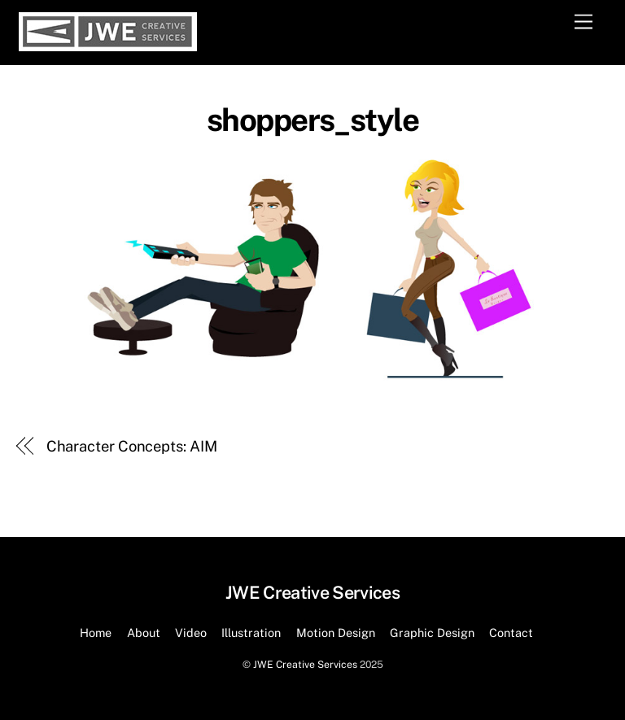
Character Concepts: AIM (131, 446)
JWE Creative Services (305, 664)
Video (191, 632)
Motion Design (335, 632)
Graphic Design (432, 632)
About (143, 632)
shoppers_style (313, 120)
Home (95, 632)
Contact (511, 632)
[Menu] (583, 22)
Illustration (251, 632)
